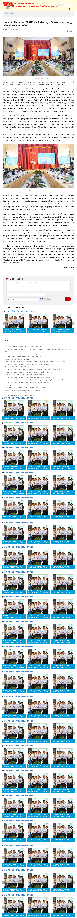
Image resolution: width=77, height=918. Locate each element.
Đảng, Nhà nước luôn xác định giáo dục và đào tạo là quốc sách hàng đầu (26, 387)
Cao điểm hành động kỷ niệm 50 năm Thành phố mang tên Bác (61, 330)
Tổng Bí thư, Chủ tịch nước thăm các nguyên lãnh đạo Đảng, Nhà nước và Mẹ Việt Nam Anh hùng (33, 369)
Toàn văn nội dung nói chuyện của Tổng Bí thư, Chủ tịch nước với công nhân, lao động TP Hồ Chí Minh (35, 361)
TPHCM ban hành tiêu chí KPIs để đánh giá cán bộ (19, 367)
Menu (71, 9)
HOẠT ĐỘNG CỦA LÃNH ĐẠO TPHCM (20, 311)
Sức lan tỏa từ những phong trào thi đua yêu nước (19, 395)
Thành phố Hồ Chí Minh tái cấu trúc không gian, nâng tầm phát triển (24, 374)
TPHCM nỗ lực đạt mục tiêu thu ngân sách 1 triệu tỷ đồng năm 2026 (14, 330)
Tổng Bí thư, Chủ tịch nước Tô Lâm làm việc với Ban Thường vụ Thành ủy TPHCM (29, 364)
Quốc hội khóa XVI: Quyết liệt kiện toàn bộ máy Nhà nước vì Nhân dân (25, 390)
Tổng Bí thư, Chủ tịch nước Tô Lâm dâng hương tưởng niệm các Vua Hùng (26, 382)
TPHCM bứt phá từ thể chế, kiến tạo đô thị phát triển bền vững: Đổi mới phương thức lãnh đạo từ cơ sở (34, 380)
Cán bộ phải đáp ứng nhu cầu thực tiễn (16, 392)
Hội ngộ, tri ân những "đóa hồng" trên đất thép (18, 359)
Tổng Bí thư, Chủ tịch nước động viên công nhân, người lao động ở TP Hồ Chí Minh (29, 372)
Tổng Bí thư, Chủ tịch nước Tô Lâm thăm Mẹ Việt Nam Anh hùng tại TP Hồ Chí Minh (29, 377)
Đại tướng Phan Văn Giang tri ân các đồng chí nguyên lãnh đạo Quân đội (26, 385)
